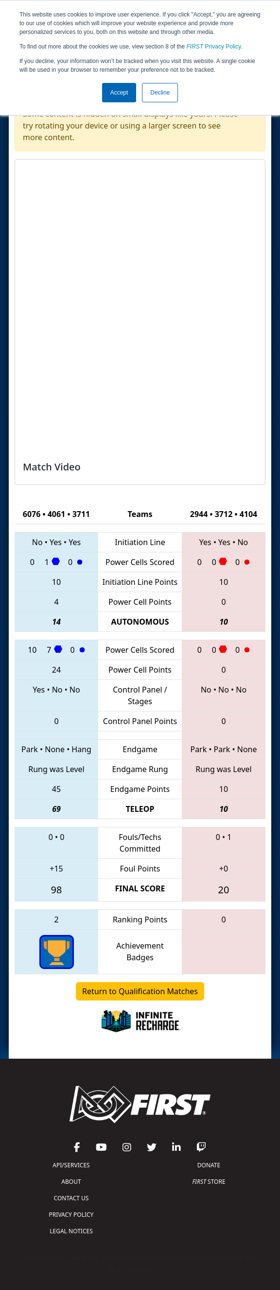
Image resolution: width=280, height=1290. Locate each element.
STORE (208, 1181)
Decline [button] (160, 92)
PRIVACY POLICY (71, 1214)
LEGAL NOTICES (71, 1231)
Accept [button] (119, 92)
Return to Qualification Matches (140, 991)
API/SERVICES (70, 1165)
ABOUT (71, 1181)
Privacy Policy (214, 46)
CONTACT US (71, 1198)
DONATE (208, 1165)
